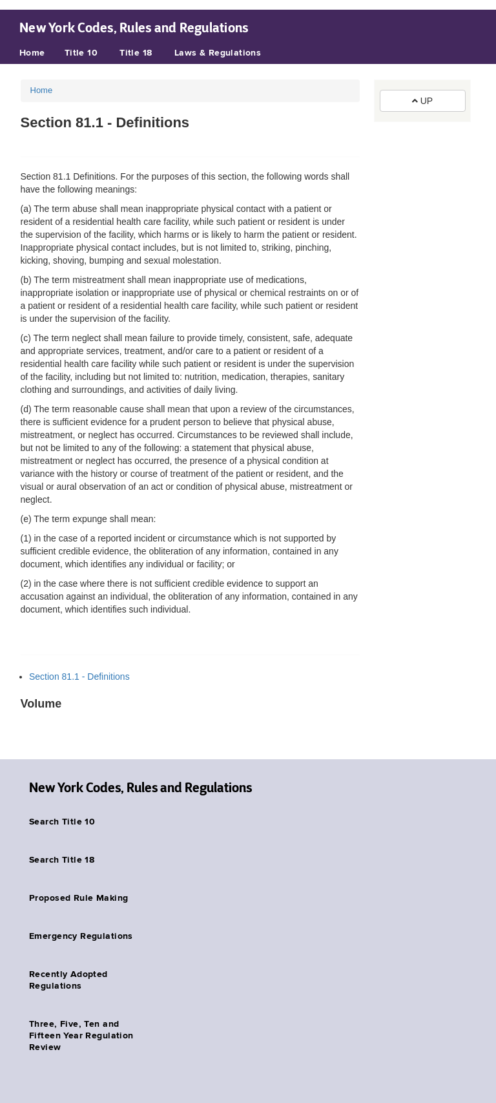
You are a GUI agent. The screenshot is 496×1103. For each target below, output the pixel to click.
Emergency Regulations (81, 936)
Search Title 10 (62, 821)
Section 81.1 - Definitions (79, 676)
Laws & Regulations (218, 53)
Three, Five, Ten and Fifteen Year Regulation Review (81, 1036)
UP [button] (422, 101)
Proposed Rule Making (78, 898)
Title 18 (135, 53)
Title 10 (81, 53)
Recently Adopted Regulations (68, 980)
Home (32, 53)
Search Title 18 (61, 860)
